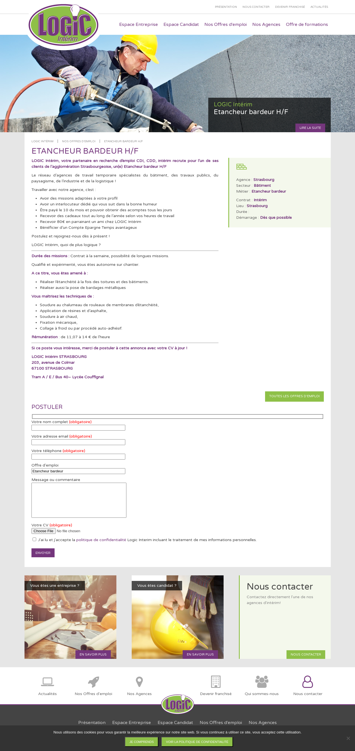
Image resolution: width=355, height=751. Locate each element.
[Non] (348, 738)
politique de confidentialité (101, 540)
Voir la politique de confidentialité (197, 741)
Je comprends (141, 741)
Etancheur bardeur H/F (123, 141)
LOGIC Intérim (42, 141)
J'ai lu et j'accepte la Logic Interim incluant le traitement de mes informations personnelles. (145, 540)
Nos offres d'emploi (79, 141)
